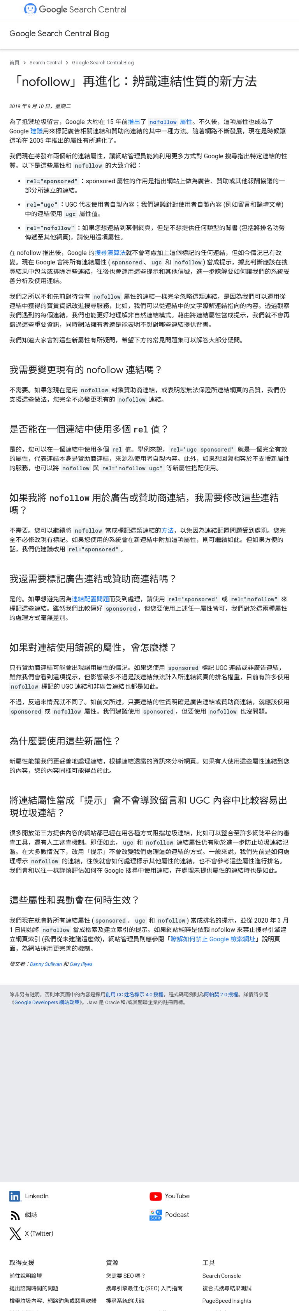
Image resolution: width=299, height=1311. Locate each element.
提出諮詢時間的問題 (33, 1288)
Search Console (221, 1276)
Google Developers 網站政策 (46, 1002)
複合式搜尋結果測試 (227, 1288)
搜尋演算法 (110, 253)
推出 (134, 122)
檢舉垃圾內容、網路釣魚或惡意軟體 (53, 1301)
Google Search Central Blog (59, 34)
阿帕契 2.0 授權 (221, 994)
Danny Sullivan (46, 964)
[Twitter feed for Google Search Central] (79, 1234)
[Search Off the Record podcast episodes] (220, 1215)
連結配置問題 (90, 599)
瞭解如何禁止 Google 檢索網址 (213, 939)
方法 (167, 530)
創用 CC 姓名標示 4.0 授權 (135, 994)
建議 (36, 131)
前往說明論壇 (25, 1276)
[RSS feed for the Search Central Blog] (79, 1215)
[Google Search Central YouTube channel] (220, 1196)
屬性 (170, 122)
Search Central (83, 9)
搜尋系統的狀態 (125, 1301)
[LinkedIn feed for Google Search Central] (79, 1196)
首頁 (14, 63)
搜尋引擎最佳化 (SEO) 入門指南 (144, 1288)
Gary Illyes (81, 964)
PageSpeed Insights (227, 1301)
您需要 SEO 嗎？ (126, 1276)
